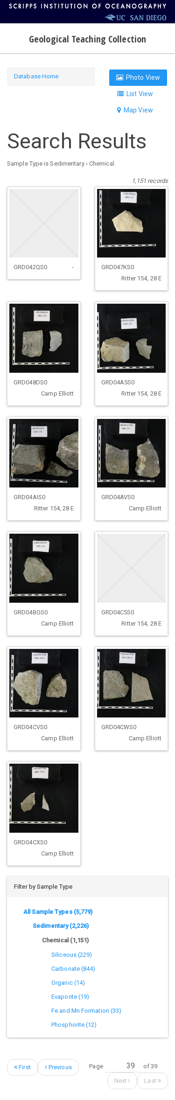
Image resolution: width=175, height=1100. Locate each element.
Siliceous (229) (71, 954)
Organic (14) (68, 982)
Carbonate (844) (73, 968)
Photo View (138, 77)
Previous (58, 1067)
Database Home (36, 76)
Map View (135, 110)
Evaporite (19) (70, 996)
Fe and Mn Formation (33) (86, 1010)
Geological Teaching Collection (87, 39)
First (22, 1067)
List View (135, 93)
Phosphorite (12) (74, 1024)
